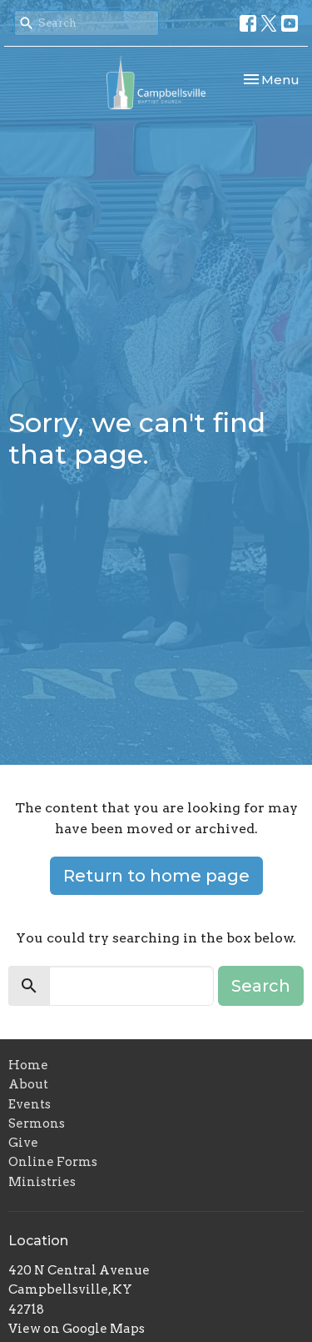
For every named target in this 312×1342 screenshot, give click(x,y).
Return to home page (156, 876)
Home (28, 1065)
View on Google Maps (76, 1328)
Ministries (42, 1181)
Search (260, 986)
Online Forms (52, 1161)
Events (29, 1104)
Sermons (36, 1123)
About (28, 1084)
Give (23, 1142)
